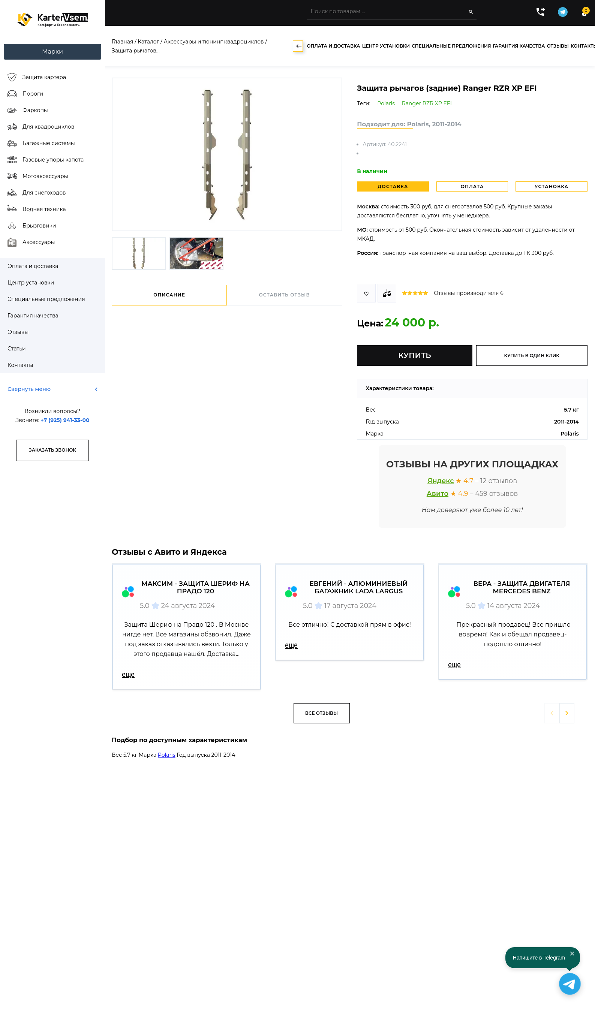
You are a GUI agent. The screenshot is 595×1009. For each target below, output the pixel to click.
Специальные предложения (451, 46)
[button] (566, 713)
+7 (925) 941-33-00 (64, 420)
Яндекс (440, 481)
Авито (437, 494)
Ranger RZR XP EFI (427, 103)
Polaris (386, 103)
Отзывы (558, 46)
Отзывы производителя (468, 293)
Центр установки (386, 46)
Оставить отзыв (284, 295)
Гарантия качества (519, 46)
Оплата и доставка (333, 46)
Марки (52, 51)
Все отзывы (321, 713)
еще (128, 674)
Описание (169, 295)
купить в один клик (531, 355)
